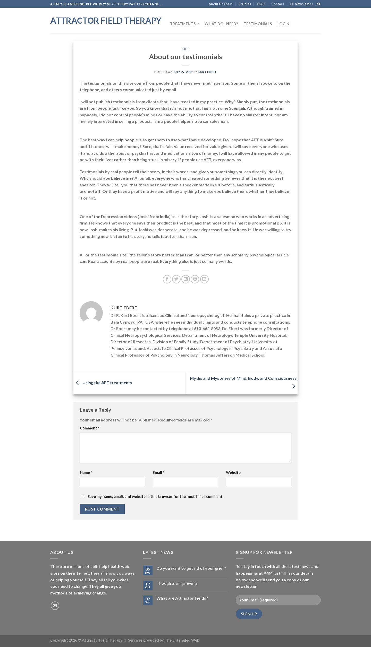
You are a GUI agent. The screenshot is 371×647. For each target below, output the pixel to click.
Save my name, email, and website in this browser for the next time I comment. (155, 496)
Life (185, 48)
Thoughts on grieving (176, 583)
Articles (244, 4)
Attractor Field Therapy (105, 20)
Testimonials (258, 24)
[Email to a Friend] (185, 279)
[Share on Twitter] (176, 279)
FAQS (261, 4)
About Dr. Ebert (221, 4)
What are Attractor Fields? (182, 598)
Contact (277, 4)
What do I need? (221, 24)
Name (86, 472)
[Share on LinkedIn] (204, 279)
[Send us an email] (318, 4)
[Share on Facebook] (167, 279)
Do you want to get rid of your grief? (191, 568)
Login (283, 24)
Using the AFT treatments (102, 382)
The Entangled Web (182, 640)
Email (158, 472)
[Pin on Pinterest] (195, 279)
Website (233, 472)
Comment (89, 428)
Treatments (184, 23)
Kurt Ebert (207, 71)
